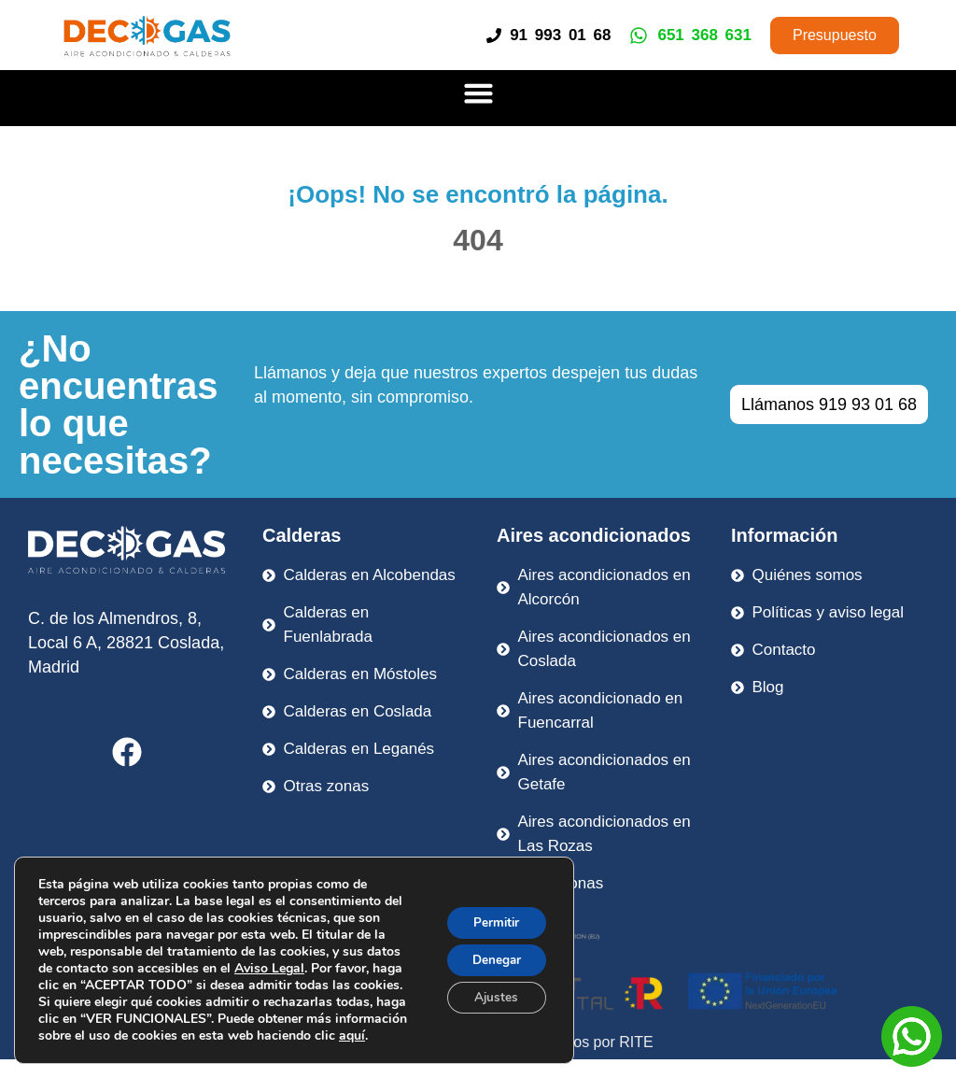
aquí (352, 1035)
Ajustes (493, 999)
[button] (478, 93)
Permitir (493, 920)
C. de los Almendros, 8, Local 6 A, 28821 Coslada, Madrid (126, 642)
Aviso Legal (269, 968)
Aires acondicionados (594, 535)
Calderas (302, 535)
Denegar (493, 960)
